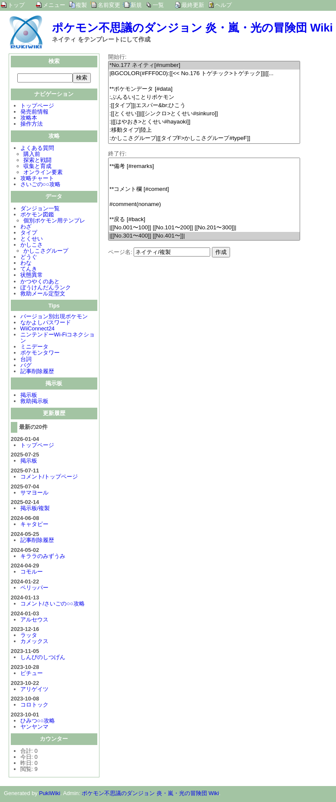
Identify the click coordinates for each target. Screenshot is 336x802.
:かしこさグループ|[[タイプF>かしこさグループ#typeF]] (204, 138)
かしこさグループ (45, 251)
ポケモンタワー (40, 353)
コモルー (31, 572)
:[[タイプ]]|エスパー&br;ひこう (204, 105)
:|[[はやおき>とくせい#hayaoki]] (204, 122)
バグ (26, 366)
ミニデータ (34, 347)
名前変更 (109, 5)
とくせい (31, 239)
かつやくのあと (40, 282)
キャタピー (34, 525)
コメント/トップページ (49, 477)
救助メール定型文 (42, 294)
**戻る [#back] (204, 220)
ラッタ (28, 636)
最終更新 (193, 5)
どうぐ (28, 257)
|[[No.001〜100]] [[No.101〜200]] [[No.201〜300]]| (204, 228)
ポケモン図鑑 (37, 215)
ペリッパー (34, 588)
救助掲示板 (34, 402)
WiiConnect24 (37, 329)
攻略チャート (37, 179)
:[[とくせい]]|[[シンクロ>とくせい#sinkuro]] (204, 114)
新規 (136, 5)
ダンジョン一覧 (40, 209)
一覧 (158, 5)
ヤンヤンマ (34, 727)
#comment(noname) (204, 204)
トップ (16, 5)
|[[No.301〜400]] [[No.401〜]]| (204, 236)
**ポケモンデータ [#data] (204, 89)
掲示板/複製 (35, 509)
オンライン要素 (43, 173)
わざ (26, 227)
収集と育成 (37, 167)
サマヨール (34, 493)
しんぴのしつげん (42, 658)
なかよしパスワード (45, 323)
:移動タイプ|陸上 (204, 130)
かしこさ (31, 245)
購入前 (31, 155)
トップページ (37, 106)
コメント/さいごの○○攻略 (52, 604)
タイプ (28, 233)
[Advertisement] (180, 317)
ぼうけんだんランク (45, 288)
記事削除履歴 (37, 372)
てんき (28, 269)
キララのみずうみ (42, 557)
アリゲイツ (34, 690)
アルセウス (34, 620)
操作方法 (31, 124)
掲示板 (28, 396)
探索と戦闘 (37, 161)
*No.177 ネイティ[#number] (204, 65)
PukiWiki (49, 794)
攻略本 (28, 118)
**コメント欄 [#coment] (204, 189)
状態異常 (31, 276)
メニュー (54, 5)
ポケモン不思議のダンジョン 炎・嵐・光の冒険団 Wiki (192, 28)
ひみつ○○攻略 (37, 721)
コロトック (34, 705)
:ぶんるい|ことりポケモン (204, 97)
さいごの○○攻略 (40, 185)
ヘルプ (223, 5)
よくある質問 (37, 149)
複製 (81, 5)
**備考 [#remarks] (204, 166)
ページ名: (120, 252)
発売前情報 (34, 112)
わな (26, 263)
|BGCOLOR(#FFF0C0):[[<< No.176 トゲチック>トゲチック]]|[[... (204, 74)
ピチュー (31, 674)
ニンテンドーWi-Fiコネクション (57, 338)
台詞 (26, 360)
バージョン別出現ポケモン (54, 317)
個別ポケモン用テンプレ (54, 221)
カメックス (34, 642)
